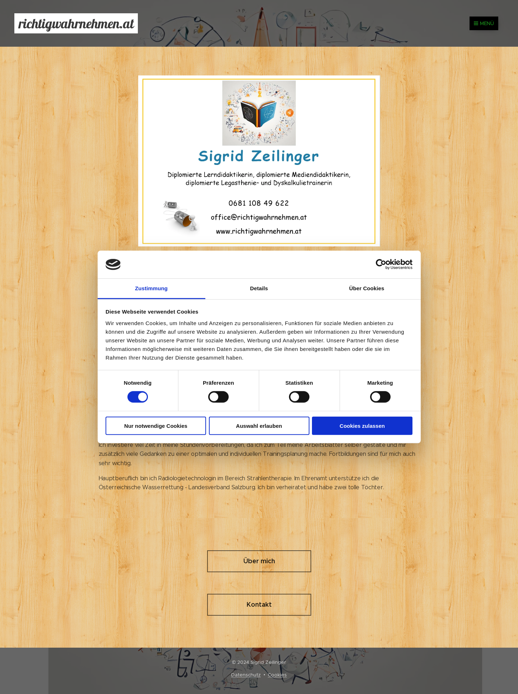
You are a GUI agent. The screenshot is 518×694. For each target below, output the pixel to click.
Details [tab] (259, 288)
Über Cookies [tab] (366, 288)
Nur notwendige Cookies (155, 425)
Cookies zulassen (362, 425)
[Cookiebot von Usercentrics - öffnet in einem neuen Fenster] (381, 264)
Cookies (277, 675)
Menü (484, 23)
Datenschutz (246, 675)
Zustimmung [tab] (151, 288)
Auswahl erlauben (259, 425)
